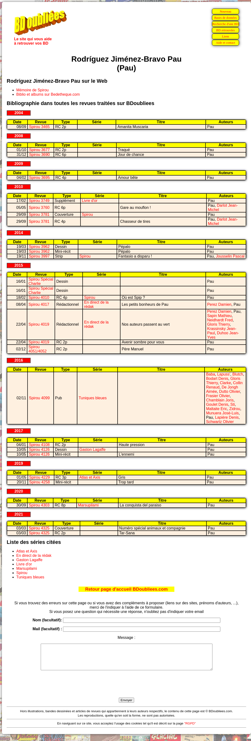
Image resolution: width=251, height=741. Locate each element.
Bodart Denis (217, 378)
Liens (225, 36)
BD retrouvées (225, 30)
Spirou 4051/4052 (38, 349)
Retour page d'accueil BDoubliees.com (126, 589)
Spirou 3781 (39, 214)
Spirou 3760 (39, 208)
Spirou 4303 (39, 505)
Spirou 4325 (39, 528)
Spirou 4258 (39, 482)
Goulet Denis (217, 404)
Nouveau (225, 11)
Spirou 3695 (39, 178)
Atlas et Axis (89, 477)
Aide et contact (225, 42)
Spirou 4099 (39, 398)
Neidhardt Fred (220, 320)
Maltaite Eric (216, 409)
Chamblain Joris (220, 400)
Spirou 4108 (39, 445)
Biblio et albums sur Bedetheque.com (48, 94)
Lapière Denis (227, 417)
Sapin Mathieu (219, 316)
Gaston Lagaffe (93, 449)
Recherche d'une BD (225, 24)
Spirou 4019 (39, 324)
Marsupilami (88, 505)
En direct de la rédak (33, 555)
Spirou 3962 (39, 247)
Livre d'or (89, 201)
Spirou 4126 (39, 449)
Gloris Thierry (218, 324)
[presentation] (126, 689)
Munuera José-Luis (222, 413)
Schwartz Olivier (220, 422)
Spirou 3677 (39, 150)
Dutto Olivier (229, 391)
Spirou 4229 (39, 477)
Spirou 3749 (39, 201)
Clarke (225, 383)
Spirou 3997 (39, 256)
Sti (232, 404)
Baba (210, 374)
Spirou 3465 (39, 127)
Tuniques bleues (93, 398)
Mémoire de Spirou (32, 90)
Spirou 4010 (39, 297)
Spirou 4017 (39, 304)
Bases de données (225, 17)
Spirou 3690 (39, 155)
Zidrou (234, 409)
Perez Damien (219, 304)
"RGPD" (190, 728)
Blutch (237, 374)
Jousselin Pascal (230, 256)
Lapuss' (223, 374)
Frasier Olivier (218, 396)
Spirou (87, 214)
